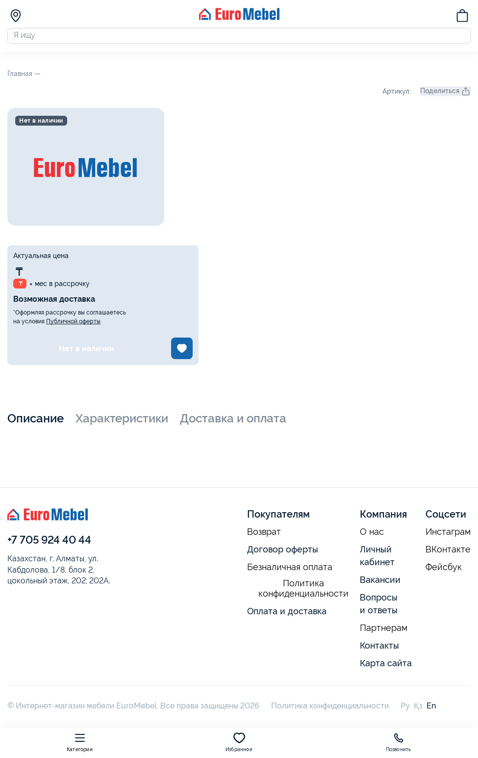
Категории (80, 742)
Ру (405, 710)
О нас (372, 537)
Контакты (379, 650)
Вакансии (380, 584)
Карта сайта (386, 667)
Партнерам (383, 632)
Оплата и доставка (287, 615)
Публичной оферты (73, 326)
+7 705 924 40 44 (49, 544)
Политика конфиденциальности (303, 593)
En (431, 710)
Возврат (264, 537)
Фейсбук (444, 572)
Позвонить (398, 742)
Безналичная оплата (289, 572)
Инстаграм (448, 537)
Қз (418, 710)
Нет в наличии (86, 353)
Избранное (239, 742)
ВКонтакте (448, 554)
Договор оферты (282, 554)
